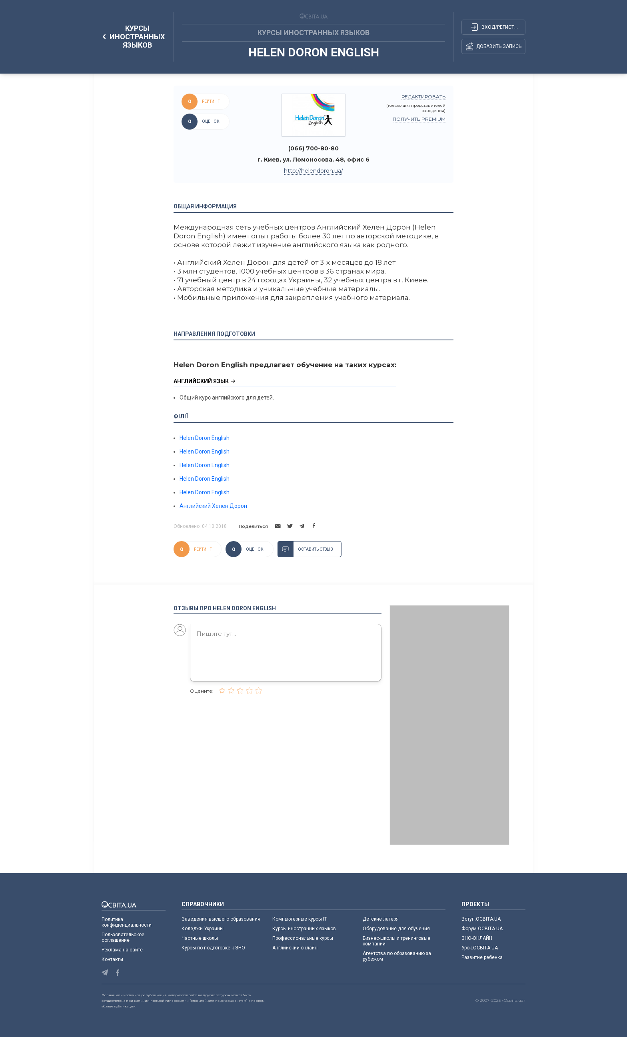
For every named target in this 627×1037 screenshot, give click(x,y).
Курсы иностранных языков (304, 928)
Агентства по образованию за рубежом (397, 956)
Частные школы (200, 938)
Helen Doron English (205, 438)
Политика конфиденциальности (127, 922)
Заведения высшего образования (221, 919)
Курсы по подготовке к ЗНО (213, 948)
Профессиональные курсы (302, 938)
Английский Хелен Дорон (213, 506)
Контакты (112, 959)
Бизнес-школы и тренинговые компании (396, 941)
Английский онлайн (294, 948)
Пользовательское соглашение (123, 937)
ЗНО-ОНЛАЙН (476, 938)
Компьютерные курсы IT (299, 919)
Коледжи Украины (203, 928)
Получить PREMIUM (419, 119)
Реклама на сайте (122, 950)
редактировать (423, 97)
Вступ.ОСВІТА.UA (481, 919)
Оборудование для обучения (396, 928)
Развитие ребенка (482, 957)
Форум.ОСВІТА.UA (482, 928)
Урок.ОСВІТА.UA (479, 948)
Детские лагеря (381, 919)
